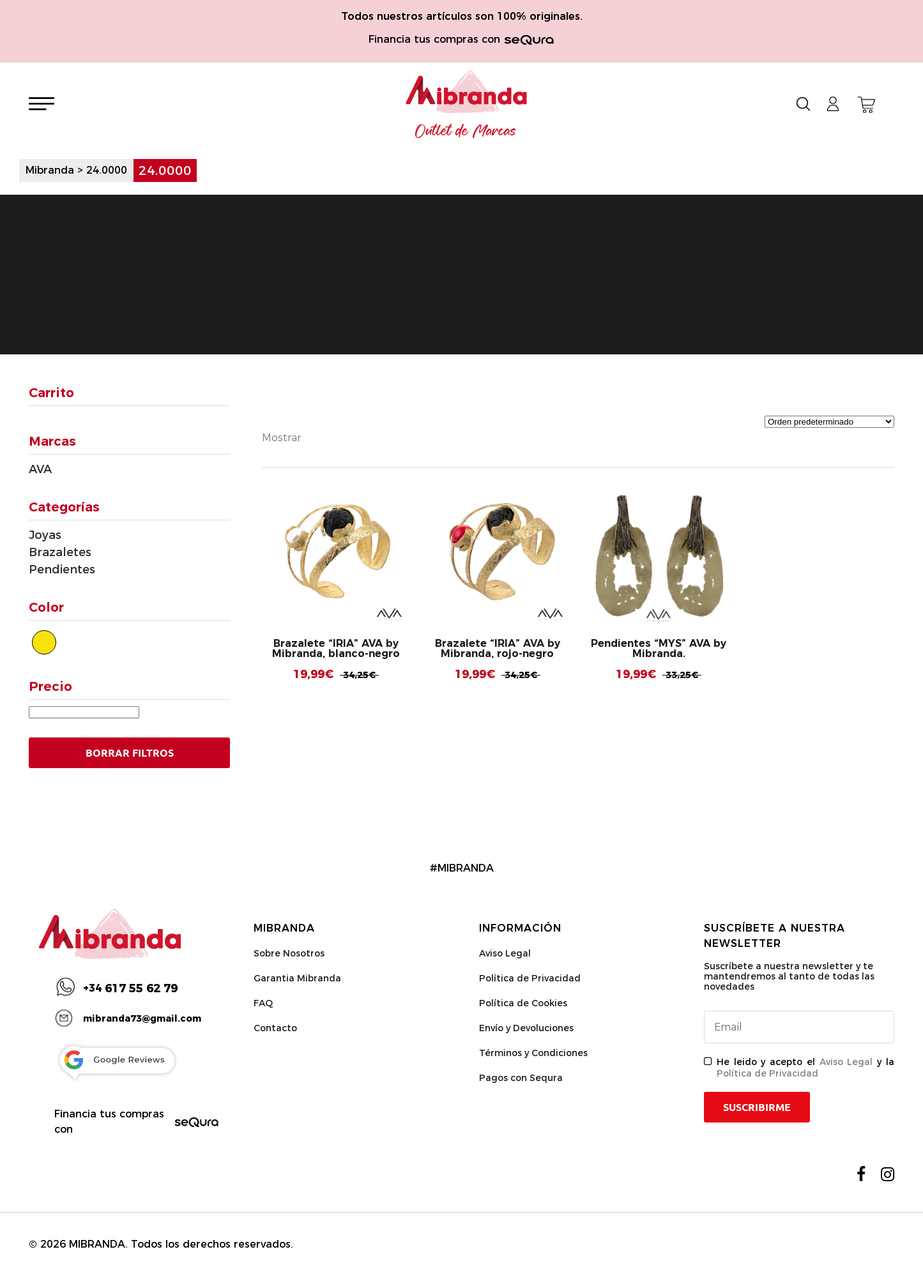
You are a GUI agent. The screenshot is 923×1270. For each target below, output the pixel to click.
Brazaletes (60, 552)
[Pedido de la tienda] (829, 422)
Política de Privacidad (530, 978)
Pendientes (62, 570)
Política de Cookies (523, 1003)
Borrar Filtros (130, 753)
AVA (40, 469)
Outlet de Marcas (465, 131)
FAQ (263, 1003)
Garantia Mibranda (297, 978)
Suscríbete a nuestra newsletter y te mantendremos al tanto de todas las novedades (789, 976)
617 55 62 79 (130, 988)
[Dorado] (44, 642)
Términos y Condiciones (533, 1053)
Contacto (275, 1028)
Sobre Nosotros (289, 953)
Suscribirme (757, 1107)
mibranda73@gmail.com (142, 1018)
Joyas (45, 535)
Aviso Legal (505, 953)
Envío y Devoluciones (526, 1028)
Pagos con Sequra (521, 1078)
